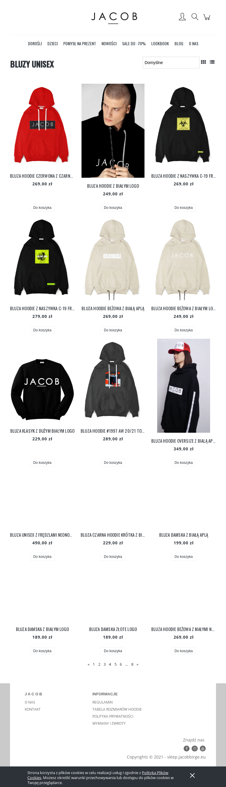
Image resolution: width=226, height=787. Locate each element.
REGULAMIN (102, 702)
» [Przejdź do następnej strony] (137, 664)
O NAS (30, 702)
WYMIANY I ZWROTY (109, 723)
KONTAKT (33, 709)
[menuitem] (35, 43)
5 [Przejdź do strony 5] (115, 664)
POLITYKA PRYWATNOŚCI (112, 716)
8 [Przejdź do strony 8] (132, 664)
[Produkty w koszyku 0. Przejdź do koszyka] (207, 20)
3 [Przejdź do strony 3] (105, 664)
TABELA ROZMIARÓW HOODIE (117, 709)
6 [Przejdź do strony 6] (121, 664)
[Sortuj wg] (171, 62)
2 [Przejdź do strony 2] (99, 664)
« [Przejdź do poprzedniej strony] (88, 664)
